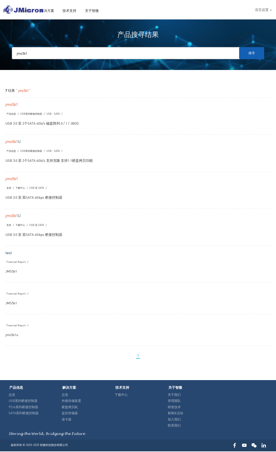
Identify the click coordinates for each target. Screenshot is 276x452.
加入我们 (174, 420)
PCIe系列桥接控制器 (23, 407)
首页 (100, 10)
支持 (9, 188)
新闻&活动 (175, 413)
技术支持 (160, 10)
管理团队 (174, 401)
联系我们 (174, 426)
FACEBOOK (234, 446)
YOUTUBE (244, 446)
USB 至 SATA (38, 188)
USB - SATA (55, 113)
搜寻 (250, 53)
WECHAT (254, 446)
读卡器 (66, 420)
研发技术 (174, 407)
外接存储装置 (71, 401)
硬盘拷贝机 (70, 407)
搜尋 (247, 10)
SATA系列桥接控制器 (24, 413)
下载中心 (21, 188)
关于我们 (174, 395)
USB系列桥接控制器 (32, 113)
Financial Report (16, 262)
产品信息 (118, 10)
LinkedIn (263, 446)
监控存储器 (70, 413)
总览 (12, 395)
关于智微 (181, 10)
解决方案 (139, 10)
